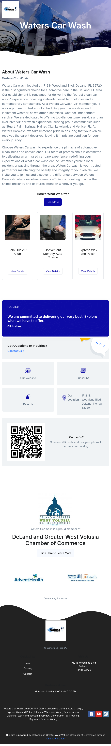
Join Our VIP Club (17, 251)
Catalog (27, 668)
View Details (17, 271)
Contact (27, 673)
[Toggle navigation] (106, 10)
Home (27, 663)
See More (53, 202)
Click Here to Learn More (55, 553)
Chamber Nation (55, 738)
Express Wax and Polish (88, 251)
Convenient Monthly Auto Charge (52, 253)
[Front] (11, 9)
